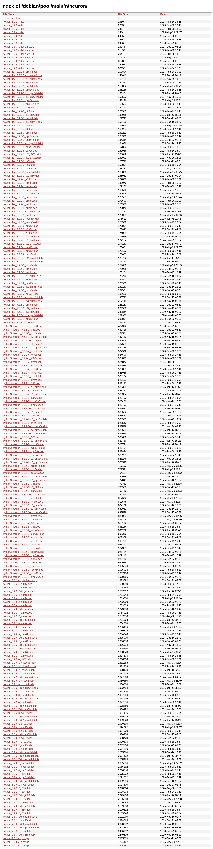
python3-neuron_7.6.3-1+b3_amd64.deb (25, 344)
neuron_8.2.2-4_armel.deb (17, 612)
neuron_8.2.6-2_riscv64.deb (18, 691)
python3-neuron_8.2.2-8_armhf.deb (22, 380)
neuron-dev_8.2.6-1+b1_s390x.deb (22, 243)
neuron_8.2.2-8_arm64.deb (18, 655)
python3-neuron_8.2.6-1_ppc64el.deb (23, 473)
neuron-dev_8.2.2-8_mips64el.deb (22, 147)
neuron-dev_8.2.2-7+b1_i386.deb (21, 115)
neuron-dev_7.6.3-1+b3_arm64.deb (22, 301)
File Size (123, 14)
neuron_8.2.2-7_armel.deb (17, 616)
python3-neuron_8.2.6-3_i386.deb (21, 526)
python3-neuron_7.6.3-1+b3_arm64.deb (25, 337)
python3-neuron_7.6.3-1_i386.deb (21, 329)
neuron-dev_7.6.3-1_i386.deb (19, 322)
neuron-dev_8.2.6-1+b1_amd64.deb (22, 286)
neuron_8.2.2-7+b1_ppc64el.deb (21, 759)
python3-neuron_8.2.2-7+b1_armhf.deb (24, 387)
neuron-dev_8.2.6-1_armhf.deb (20, 215)
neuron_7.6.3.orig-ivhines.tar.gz (20, 580)
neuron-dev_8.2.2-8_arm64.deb (20, 71)
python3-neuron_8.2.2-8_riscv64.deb (23, 390)
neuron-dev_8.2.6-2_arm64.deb (20, 118)
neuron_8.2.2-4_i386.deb (17, 774)
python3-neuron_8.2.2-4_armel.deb (22, 354)
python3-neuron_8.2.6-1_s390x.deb (22, 491)
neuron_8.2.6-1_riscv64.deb (18, 680)
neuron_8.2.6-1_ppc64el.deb (19, 763)
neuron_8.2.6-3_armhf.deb (17, 605)
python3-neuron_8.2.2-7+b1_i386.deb (23, 444)
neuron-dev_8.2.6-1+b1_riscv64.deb (23, 297)
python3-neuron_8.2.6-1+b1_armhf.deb (24, 508)
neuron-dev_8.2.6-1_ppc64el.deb (21, 100)
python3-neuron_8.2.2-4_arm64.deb (22, 372)
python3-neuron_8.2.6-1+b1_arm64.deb (25, 476)
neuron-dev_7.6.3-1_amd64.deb (20, 319)
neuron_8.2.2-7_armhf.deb (17, 587)
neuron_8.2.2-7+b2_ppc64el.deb (21, 756)
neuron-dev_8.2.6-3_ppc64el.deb (21, 136)
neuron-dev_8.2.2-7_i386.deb (19, 107)
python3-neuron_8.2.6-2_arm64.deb (22, 544)
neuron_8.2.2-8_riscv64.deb (18, 684)
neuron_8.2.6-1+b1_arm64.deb (20, 637)
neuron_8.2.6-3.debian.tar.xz (18, 64)
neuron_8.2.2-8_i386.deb (17, 791)
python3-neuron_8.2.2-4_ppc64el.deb (23, 451)
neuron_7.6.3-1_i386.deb (17, 831)
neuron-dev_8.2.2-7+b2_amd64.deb (22, 236)
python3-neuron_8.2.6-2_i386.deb (21, 523)
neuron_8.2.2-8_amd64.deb (18, 731)
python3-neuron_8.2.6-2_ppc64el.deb (23, 552)
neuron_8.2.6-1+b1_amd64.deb (20, 752)
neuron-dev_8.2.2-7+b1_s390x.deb (22, 157)
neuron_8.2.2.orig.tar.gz (16, 845)
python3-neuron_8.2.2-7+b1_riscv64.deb (25, 426)
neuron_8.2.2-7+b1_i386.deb (19, 795)
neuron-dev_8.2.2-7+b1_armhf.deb (22, 211)
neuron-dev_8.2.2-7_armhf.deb (20, 200)
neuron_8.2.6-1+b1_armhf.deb (19, 609)
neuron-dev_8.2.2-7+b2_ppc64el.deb (23, 93)
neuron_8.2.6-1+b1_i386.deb (19, 806)
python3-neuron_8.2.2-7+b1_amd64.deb (25, 412)
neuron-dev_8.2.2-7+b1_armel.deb (22, 193)
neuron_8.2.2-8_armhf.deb (17, 594)
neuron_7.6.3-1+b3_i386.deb (19, 834)
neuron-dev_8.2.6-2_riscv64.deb (20, 290)
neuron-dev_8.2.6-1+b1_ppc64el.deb (23, 143)
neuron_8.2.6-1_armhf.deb (17, 598)
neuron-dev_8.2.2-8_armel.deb (20, 190)
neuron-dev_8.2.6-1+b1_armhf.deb (22, 276)
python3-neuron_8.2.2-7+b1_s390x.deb (24, 401)
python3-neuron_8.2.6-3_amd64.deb (23, 573)
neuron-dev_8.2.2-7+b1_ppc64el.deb (23, 97)
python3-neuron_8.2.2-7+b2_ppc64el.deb (25, 462)
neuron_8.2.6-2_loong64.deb (19, 670)
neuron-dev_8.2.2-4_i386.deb (19, 129)
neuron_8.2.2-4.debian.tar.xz (18, 50)
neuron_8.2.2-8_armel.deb (17, 623)
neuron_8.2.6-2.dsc (13, 36)
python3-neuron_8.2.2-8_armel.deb (22, 376)
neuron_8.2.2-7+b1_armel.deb (19, 620)
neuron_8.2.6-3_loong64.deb (19, 673)
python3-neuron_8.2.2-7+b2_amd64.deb (25, 440)
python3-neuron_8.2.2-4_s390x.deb (22, 358)
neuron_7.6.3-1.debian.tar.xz (18, 46)
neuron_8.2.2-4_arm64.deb (18, 630)
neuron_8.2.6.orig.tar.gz (16, 842)
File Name (9, 14)
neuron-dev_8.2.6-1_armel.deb (20, 197)
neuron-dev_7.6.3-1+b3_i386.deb (21, 311)
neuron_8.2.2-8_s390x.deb (17, 713)
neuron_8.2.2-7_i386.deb (17, 788)
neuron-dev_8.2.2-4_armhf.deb (20, 204)
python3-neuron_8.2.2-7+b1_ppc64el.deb (25, 458)
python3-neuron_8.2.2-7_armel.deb (22, 362)
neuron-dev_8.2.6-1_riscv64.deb (20, 265)
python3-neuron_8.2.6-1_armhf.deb (22, 516)
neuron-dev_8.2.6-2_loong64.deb (21, 218)
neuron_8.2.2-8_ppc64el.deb (19, 770)
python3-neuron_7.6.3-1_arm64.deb (22, 333)
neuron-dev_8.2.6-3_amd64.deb (20, 279)
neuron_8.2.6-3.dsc (13, 39)
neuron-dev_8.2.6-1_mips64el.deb (22, 172)
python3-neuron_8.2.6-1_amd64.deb (23, 501)
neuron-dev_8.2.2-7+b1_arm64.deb (22, 79)
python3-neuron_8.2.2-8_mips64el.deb (24, 448)
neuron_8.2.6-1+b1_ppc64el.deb (21, 781)
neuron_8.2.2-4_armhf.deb (17, 584)
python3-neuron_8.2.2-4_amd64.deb (23, 369)
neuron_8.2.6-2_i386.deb (17, 813)
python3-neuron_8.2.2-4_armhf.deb (22, 351)
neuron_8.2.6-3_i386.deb (17, 809)
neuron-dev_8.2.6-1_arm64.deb (20, 86)
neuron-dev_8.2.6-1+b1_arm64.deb (22, 122)
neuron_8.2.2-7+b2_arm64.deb (20, 648)
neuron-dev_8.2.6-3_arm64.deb (20, 132)
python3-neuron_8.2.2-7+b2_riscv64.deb (25, 433)
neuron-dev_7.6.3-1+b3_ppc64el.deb (23, 315)
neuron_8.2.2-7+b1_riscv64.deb (20, 677)
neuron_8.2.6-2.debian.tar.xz (18, 61)
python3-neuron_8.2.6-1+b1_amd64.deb (25, 505)
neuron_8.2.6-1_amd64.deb (18, 727)
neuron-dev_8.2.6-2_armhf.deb (20, 269)
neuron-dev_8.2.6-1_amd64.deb (20, 247)
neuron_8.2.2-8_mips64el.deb (19, 666)
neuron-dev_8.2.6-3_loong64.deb (21, 222)
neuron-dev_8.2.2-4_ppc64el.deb (21, 104)
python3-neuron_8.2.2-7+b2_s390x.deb (24, 408)
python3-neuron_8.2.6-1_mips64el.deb (24, 466)
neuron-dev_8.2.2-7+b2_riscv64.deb (23, 258)
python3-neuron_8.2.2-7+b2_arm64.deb (25, 430)
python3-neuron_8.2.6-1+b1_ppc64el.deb (25, 480)
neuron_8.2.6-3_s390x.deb (17, 741)
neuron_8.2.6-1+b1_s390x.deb (20, 734)
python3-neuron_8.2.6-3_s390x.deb (22, 562)
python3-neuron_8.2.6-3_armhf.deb (22, 541)
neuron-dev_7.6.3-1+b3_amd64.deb (22, 308)
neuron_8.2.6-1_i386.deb (17, 799)
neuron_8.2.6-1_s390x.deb (17, 723)
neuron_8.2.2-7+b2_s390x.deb (20, 706)
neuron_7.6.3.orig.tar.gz (16, 838)
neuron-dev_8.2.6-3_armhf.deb (20, 272)
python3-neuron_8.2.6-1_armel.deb (22, 498)
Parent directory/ (12, 18)
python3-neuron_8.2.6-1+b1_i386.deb (23, 487)
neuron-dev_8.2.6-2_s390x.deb (20, 229)
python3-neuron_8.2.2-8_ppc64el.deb (23, 455)
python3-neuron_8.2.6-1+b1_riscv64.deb (25, 512)
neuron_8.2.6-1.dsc (13, 32)
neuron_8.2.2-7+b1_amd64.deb (20, 716)
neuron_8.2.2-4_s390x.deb (17, 659)
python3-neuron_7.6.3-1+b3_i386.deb (23, 340)
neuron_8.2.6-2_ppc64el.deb (19, 784)
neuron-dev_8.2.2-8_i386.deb (19, 111)
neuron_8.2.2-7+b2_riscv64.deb (20, 688)
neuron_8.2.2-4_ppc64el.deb (19, 766)
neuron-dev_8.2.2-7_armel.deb (20, 183)
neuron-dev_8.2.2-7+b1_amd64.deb (22, 240)
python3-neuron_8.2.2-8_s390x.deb (22, 398)
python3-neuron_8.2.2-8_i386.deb (21, 437)
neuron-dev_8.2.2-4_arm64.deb (20, 82)
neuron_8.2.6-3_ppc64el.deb (19, 777)
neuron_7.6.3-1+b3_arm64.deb (20, 816)
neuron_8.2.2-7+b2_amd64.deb (20, 720)
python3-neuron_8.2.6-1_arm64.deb (22, 469)
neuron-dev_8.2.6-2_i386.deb (19, 161)
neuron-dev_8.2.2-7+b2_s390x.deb (22, 154)
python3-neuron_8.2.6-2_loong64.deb (23, 530)
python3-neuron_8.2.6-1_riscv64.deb (23, 519)
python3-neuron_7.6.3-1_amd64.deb (23, 326)
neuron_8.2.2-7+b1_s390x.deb (20, 709)
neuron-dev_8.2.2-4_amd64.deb (20, 251)
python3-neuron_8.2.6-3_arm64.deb (22, 548)
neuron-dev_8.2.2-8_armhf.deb (20, 208)
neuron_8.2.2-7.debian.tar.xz (18, 54)
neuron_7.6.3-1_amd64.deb (18, 820)
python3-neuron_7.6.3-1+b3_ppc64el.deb (25, 347)
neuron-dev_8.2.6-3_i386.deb (19, 165)
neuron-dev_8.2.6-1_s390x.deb (20, 168)
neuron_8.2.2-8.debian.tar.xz (18, 68)
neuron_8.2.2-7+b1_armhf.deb (19, 591)
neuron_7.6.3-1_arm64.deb (18, 802)
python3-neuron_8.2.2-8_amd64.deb (23, 405)
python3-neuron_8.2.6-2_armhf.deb (22, 537)
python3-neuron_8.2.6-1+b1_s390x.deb (24, 494)
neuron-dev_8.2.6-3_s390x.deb (20, 233)
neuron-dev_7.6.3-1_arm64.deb (20, 304)
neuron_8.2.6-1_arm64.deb (18, 652)
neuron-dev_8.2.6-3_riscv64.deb (20, 294)
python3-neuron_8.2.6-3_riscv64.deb (23, 569)
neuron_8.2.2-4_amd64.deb (18, 702)
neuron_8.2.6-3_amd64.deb (18, 749)
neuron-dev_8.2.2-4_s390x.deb (20, 179)
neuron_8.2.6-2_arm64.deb (18, 641)
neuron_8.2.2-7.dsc (13, 28)
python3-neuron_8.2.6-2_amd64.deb (23, 577)
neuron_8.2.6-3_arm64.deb (18, 634)
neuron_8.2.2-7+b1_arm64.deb (20, 645)
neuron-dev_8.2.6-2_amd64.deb (20, 283)
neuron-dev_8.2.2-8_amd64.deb (20, 226)
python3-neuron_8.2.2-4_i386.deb (21, 383)
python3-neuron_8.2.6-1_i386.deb (21, 483)
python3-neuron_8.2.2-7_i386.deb (21, 415)
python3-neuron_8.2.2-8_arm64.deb (22, 423)
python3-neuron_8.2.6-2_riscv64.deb (23, 566)
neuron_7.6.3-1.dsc (13, 43)
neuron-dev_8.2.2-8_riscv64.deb (20, 254)
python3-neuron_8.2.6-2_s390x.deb (22, 559)
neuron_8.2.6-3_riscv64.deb (18, 695)
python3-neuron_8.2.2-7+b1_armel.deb (24, 394)
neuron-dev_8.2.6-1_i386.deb (19, 125)
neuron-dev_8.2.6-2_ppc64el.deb (21, 140)
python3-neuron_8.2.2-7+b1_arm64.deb (25, 419)
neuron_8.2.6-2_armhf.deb (17, 602)
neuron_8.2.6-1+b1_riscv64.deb (20, 698)
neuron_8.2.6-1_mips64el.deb (19, 662)
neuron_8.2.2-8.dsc (13, 21)
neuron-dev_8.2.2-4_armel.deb (20, 186)
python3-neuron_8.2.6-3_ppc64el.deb (23, 555)
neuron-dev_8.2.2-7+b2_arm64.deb (22, 75)
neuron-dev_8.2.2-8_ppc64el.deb (21, 89)
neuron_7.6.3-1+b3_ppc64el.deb (21, 827)
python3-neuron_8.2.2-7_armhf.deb (22, 365)
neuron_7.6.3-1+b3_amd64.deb (20, 824)
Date (163, 14)
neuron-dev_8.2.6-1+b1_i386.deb (21, 175)
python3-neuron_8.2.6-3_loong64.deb (23, 534)
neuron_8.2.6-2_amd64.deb (18, 745)
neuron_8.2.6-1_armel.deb (17, 627)
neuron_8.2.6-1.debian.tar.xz (18, 57)
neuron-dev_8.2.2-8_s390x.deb (20, 150)
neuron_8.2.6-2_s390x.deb (17, 738)
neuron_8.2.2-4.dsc (13, 25)
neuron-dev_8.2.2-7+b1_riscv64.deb (23, 261)
